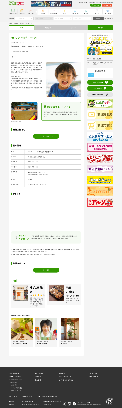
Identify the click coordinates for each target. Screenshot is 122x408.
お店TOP (30, 13)
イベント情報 (39, 373)
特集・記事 (13, 13)
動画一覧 (62, 373)
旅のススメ (13, 382)
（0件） (27, 51)
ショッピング (75, 13)
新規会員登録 (98, 5)
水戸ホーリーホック (16, 379)
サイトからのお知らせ (66, 380)
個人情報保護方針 (27, 401)
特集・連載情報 (14, 373)
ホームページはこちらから (37, 184)
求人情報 (108, 13)
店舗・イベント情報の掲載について (48, 396)
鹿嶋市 (99, 58)
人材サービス (13, 396)
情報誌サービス (27, 396)
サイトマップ (47, 404)
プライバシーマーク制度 (84, 402)
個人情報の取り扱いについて (52, 401)
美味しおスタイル (15, 390)
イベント (22, 13)
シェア (14, 57)
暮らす (86, 13)
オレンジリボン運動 (16, 388)
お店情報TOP (17, 23)
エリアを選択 (20, 18)
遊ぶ (64, 13)
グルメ (43, 13)
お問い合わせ (93, 377)
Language (109, 5)
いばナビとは (93, 373)
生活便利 (100, 62)
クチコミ (100, 28)
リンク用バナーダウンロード (30, 404)
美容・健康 (53, 13)
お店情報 (38, 377)
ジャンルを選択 (59, 18)
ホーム (10, 23)
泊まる (97, 13)
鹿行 (94, 58)
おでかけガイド (15, 385)
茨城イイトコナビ (15, 376)
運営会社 (11, 401)
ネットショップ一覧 (65, 377)
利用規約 (11, 404)
